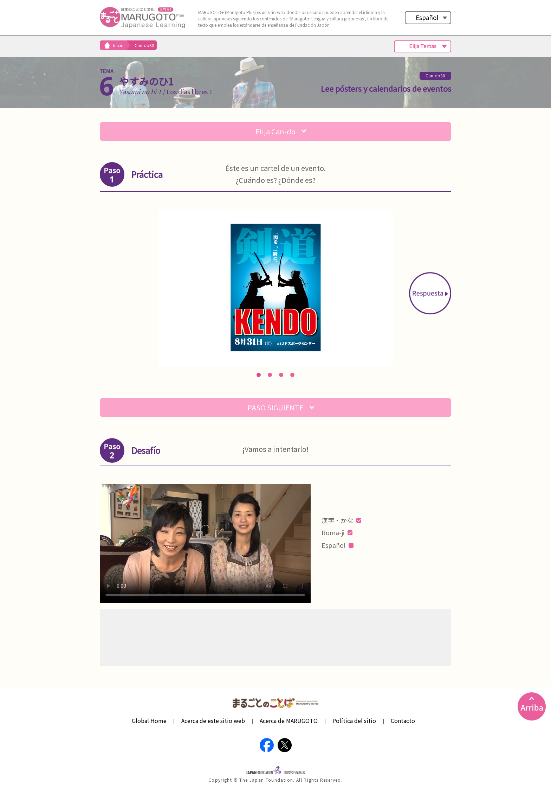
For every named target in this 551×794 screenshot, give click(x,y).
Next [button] (430, 293)
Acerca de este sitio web (213, 720)
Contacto (403, 720)
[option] (275, 288)
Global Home (149, 720)
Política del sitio (354, 720)
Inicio (118, 45)
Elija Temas (422, 46)
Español (427, 17)
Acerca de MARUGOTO (289, 720)
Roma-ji (337, 532)
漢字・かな (341, 520)
